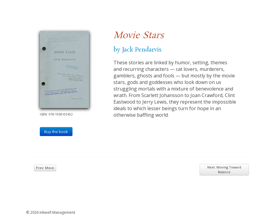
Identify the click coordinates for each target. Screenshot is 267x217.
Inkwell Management (57, 212)
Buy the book (56, 131)
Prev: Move (45, 168)
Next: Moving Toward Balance (224, 169)
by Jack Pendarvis (137, 50)
